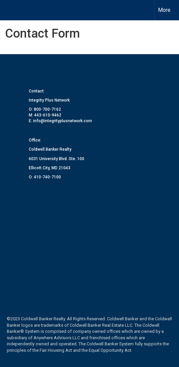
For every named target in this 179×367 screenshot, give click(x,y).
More (164, 10)
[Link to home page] (11, 10)
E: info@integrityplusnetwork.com (60, 120)
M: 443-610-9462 (45, 115)
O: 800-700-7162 (45, 109)
